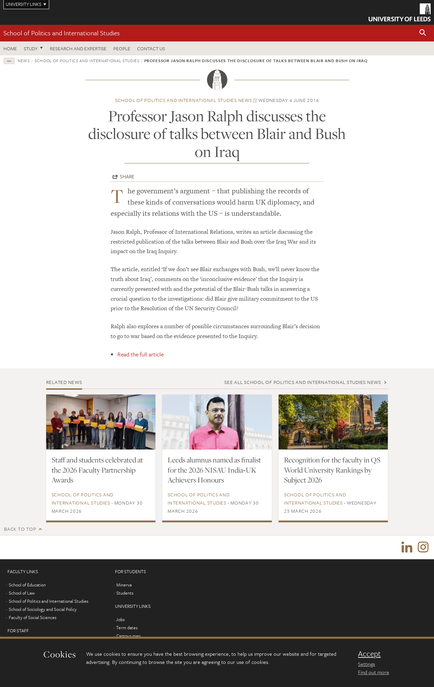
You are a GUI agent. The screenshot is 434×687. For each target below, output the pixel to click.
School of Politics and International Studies (61, 32)
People (121, 48)
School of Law (22, 592)
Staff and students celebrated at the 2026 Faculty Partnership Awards (97, 470)
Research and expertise (78, 48)
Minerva (124, 584)
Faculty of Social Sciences (32, 617)
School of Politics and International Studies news (183, 100)
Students (124, 592)
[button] (423, 33)
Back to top (20, 528)
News (24, 60)
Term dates (126, 627)
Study (31, 48)
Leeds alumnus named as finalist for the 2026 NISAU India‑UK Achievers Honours (214, 470)
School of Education (27, 584)
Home (10, 48)
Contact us (151, 48)
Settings (366, 664)
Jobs (120, 619)
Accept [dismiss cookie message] (369, 654)
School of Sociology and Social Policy (43, 609)
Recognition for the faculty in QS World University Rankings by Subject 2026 (332, 470)
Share (127, 176)
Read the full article (140, 354)
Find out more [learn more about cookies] (373, 672)
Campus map (128, 635)
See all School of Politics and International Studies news (302, 382)
